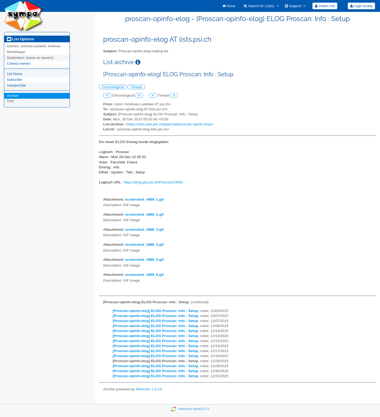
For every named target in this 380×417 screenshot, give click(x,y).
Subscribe (14, 80)
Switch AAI (325, 6)
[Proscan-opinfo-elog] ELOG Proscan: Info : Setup (155, 311)
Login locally (361, 6)
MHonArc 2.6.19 (149, 389)
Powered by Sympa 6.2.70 (193, 408)
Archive (12, 96)
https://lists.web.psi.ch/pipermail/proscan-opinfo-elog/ (169, 124)
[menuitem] (229, 6)
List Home (14, 74)
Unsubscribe (16, 85)
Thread (136, 87)
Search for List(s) (259, 6)
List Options (20, 39)
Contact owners (19, 63)
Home (229, 6)
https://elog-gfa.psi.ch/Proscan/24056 (153, 182)
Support (293, 6)
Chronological (113, 87)
